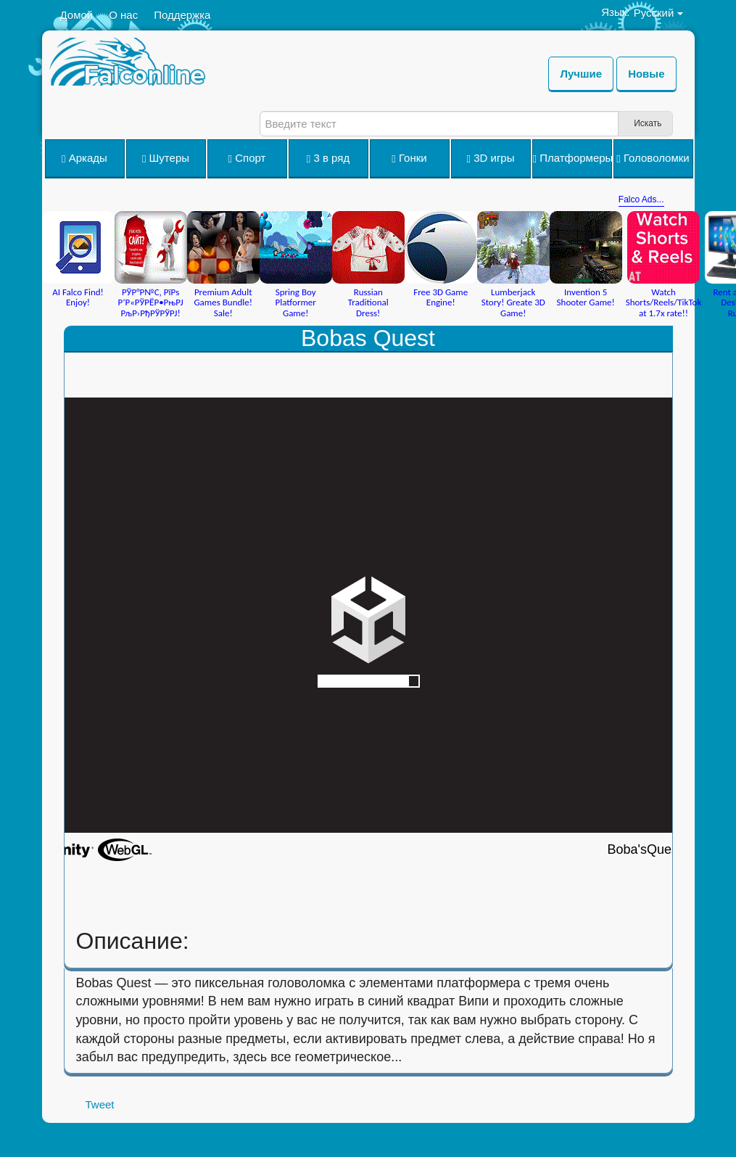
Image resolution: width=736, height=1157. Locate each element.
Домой (77, 15)
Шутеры (165, 158)
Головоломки (652, 158)
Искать (647, 123)
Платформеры (572, 158)
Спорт (247, 158)
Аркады (84, 158)
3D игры (491, 158)
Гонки (409, 158)
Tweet (100, 1104)
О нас (123, 15)
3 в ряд (328, 158)
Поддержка (182, 15)
